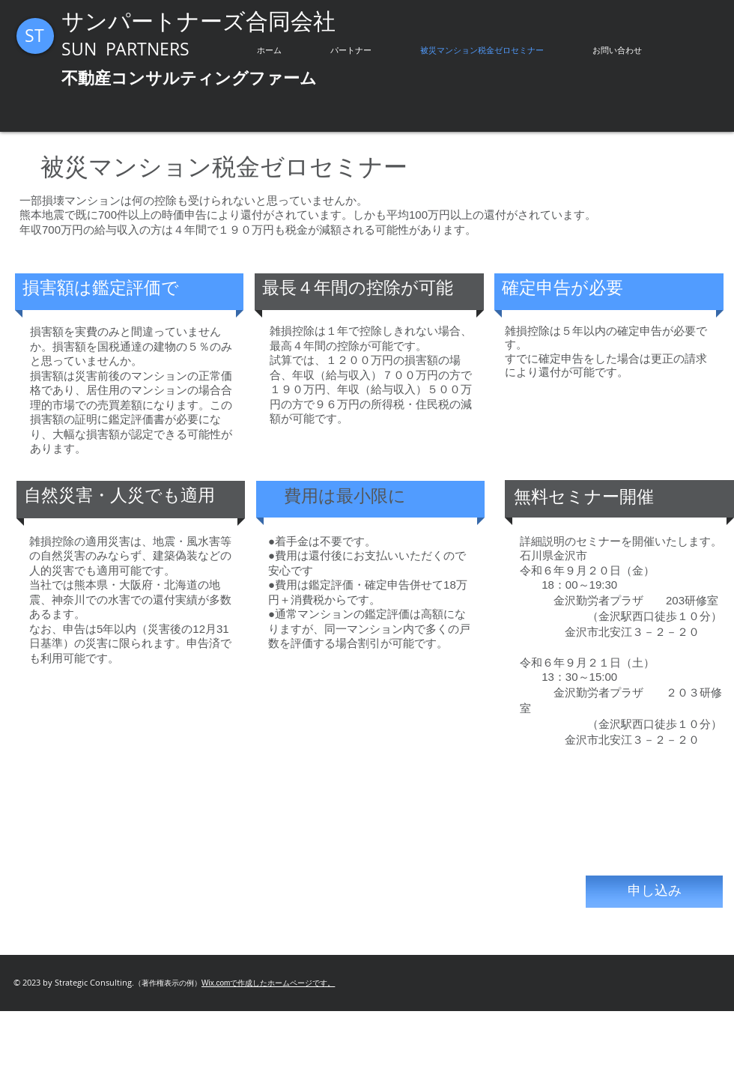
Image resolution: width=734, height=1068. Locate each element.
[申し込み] (654, 892)
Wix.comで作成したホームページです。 (268, 983)
